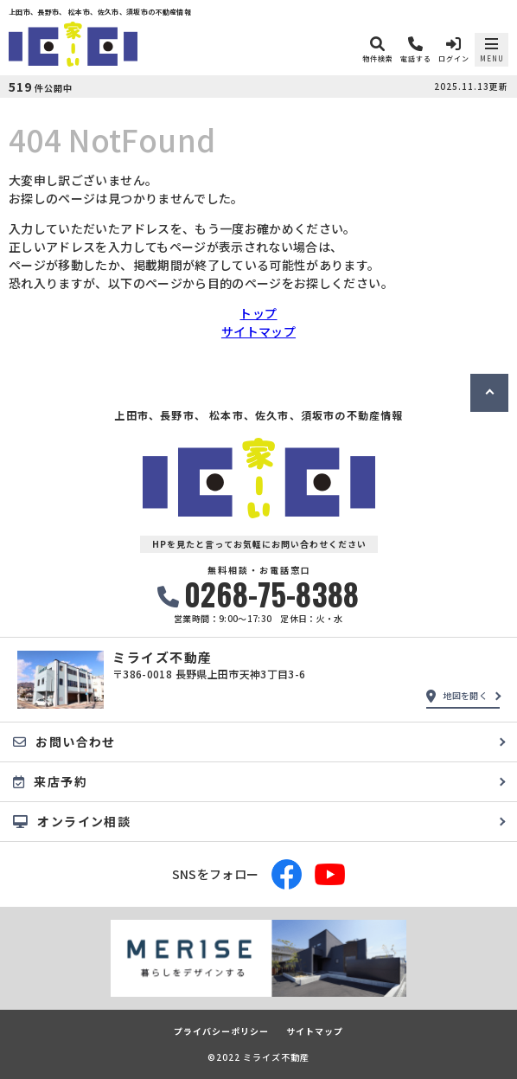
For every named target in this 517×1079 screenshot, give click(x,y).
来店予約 (50, 781)
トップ (258, 313)
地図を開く (457, 696)
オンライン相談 (72, 821)
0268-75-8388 (258, 594)
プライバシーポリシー (221, 1031)
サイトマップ (258, 331)
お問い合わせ (64, 741)
